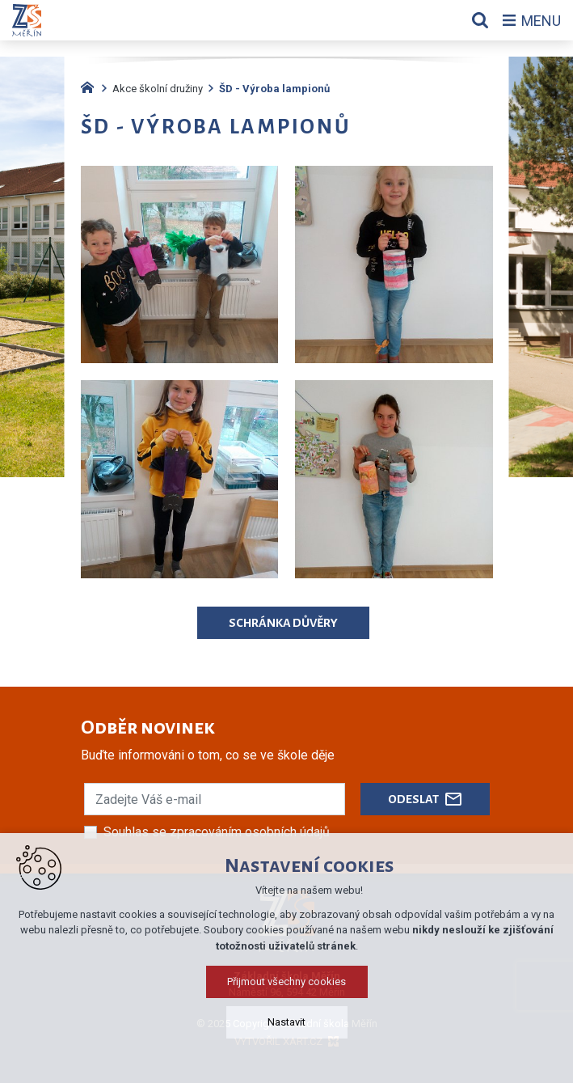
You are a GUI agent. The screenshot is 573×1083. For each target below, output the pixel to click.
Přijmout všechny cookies (286, 981)
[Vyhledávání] (480, 20)
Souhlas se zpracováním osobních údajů (216, 832)
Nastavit (286, 1022)
